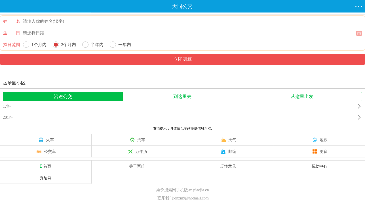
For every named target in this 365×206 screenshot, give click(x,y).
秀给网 (46, 178)
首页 (45, 166)
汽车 (137, 140)
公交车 (45, 151)
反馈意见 (228, 166)
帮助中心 (319, 166)
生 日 (11, 33)
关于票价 (137, 166)
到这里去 (182, 96)
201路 (8, 117)
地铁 (319, 140)
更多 (319, 151)
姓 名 (11, 21)
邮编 (228, 151)
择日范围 (11, 44)
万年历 (137, 151)
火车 (45, 140)
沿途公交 (63, 96)
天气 (228, 140)
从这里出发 (302, 96)
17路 (7, 106)
